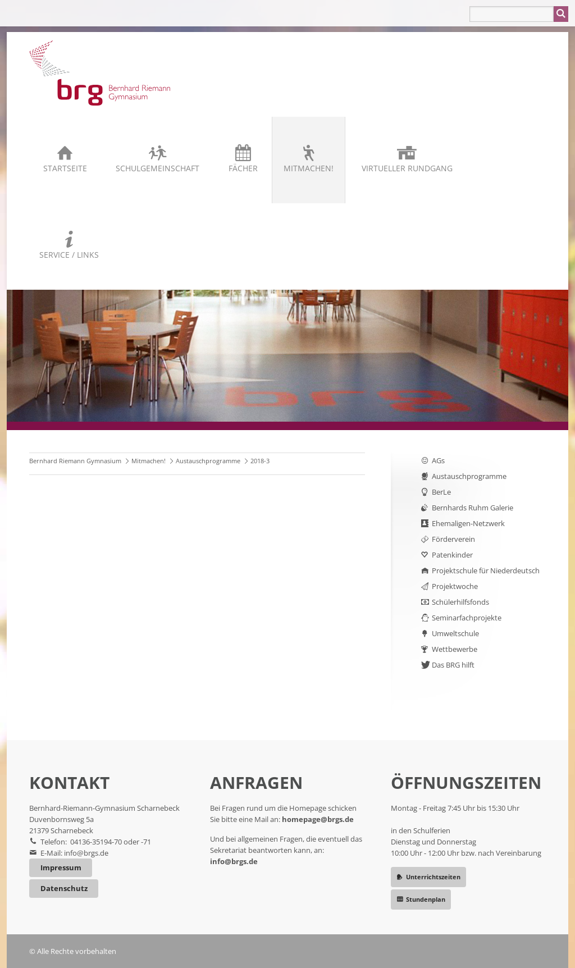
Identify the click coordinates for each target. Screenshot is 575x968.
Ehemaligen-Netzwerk (468, 523)
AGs (438, 460)
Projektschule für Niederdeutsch (486, 570)
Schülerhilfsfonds (460, 602)
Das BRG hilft (453, 665)
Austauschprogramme (208, 460)
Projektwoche (455, 586)
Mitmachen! (309, 168)
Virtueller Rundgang (407, 168)
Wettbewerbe (454, 649)
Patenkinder (452, 555)
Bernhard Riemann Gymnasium (75, 460)
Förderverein (453, 539)
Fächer (243, 168)
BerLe (441, 492)
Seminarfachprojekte (466, 618)
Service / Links (69, 254)
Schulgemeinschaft (157, 168)
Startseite (65, 168)
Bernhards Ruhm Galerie (472, 508)
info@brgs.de (86, 853)
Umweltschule (455, 633)
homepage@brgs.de (318, 819)
